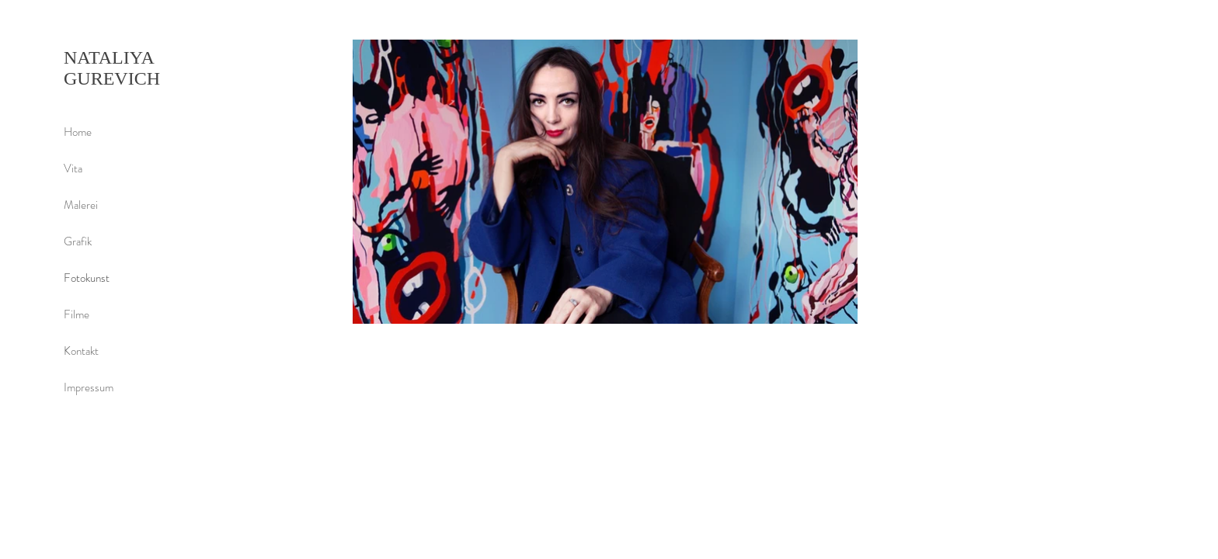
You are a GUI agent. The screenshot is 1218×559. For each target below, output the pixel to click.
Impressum (88, 387)
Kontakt (81, 350)
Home (78, 132)
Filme (76, 314)
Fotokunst (87, 277)
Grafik (78, 241)
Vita (73, 168)
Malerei (81, 205)
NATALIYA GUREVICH (112, 68)
